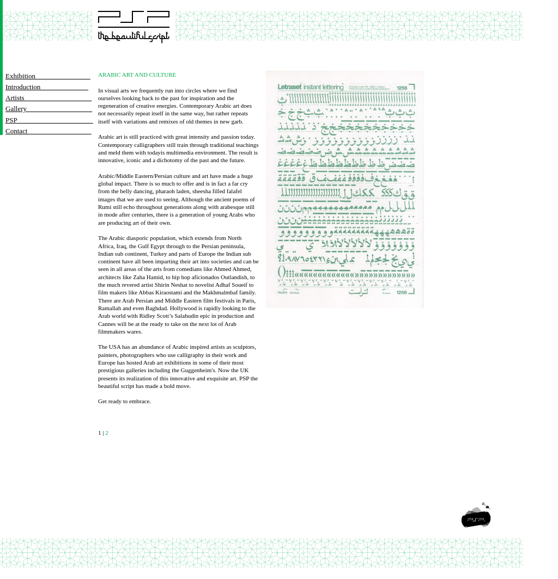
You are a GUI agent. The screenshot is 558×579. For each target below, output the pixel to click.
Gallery (44, 108)
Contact (48, 131)
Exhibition (47, 76)
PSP (49, 120)
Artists (48, 98)
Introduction (46, 87)
